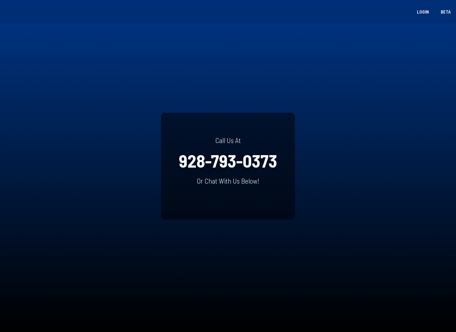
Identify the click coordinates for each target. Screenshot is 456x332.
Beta (446, 12)
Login (423, 12)
